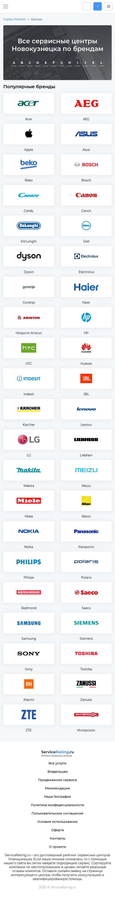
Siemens (86, 639)
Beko (29, 180)
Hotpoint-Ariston (29, 333)
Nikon (86, 516)
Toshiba (86, 669)
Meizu (86, 486)
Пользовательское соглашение (57, 813)
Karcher (29, 425)
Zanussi (86, 700)
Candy (29, 211)
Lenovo (86, 425)
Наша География (57, 797)
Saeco (86, 608)
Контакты (57, 838)
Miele (29, 516)
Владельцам (57, 772)
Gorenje (29, 302)
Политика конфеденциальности (57, 805)
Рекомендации (57, 788)
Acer (28, 119)
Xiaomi (28, 700)
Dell (86, 241)
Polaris (86, 577)
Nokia (28, 547)
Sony (29, 669)
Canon (86, 211)
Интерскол (86, 730)
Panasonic (86, 547)
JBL (86, 394)
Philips (29, 577)
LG (29, 455)
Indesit (29, 394)
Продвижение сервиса (57, 780)
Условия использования (57, 822)
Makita (29, 486)
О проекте (57, 847)
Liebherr (86, 455)
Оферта (57, 830)
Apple (28, 150)
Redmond (28, 608)
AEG (86, 119)
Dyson (29, 272)
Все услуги (57, 763)
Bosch (86, 180)
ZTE (29, 730)
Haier (86, 302)
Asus (86, 150)
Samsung (28, 639)
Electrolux (86, 272)
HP (86, 333)
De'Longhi (29, 241)
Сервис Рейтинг (14, 19)
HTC (29, 364)
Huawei (86, 364)
